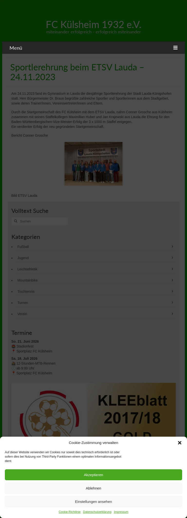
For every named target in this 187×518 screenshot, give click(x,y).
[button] (179, 442)
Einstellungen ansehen (93, 501)
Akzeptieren (93, 475)
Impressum (121, 512)
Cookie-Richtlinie (70, 512)
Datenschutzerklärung (97, 512)
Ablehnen (93, 488)
